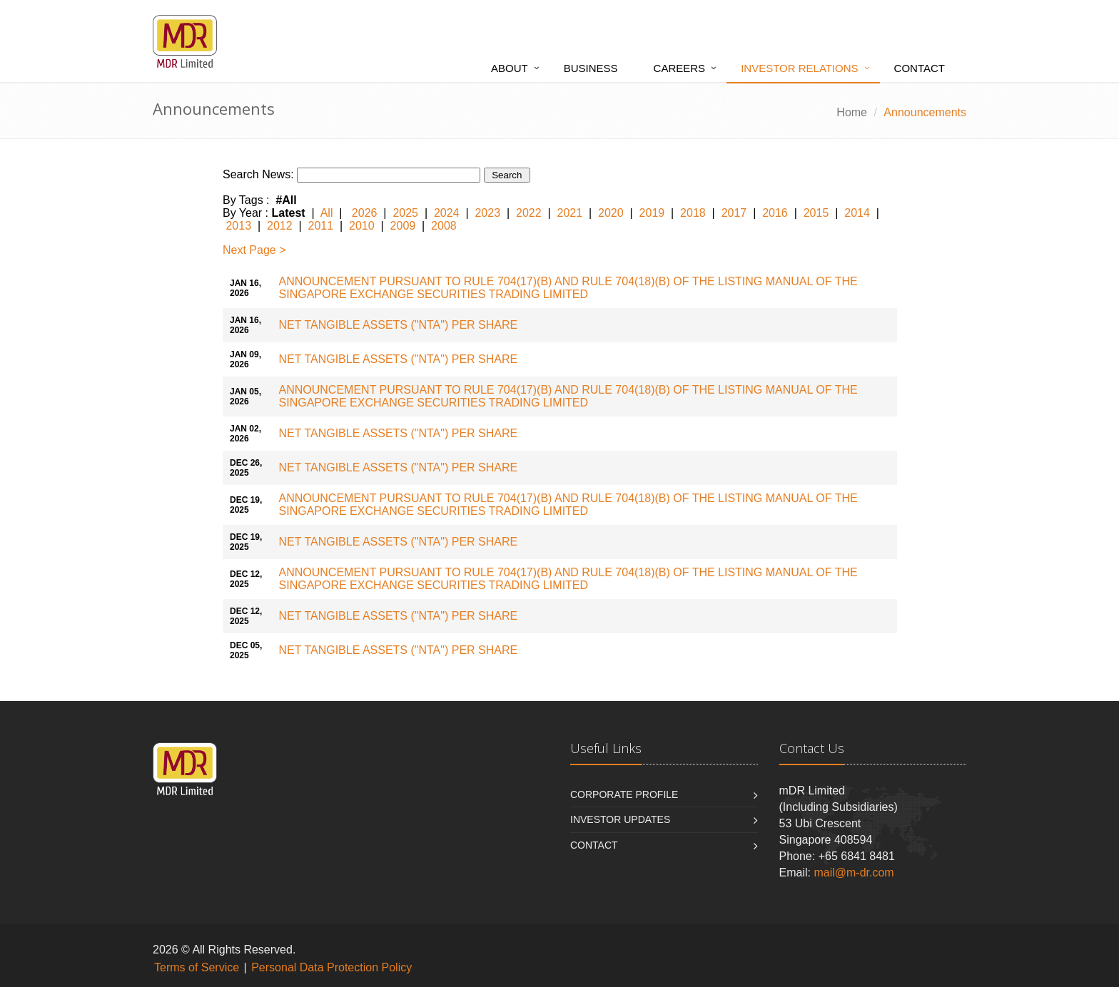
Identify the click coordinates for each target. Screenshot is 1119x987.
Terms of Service (196, 967)
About (509, 68)
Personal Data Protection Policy (331, 967)
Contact (919, 68)
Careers (680, 68)
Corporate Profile (624, 794)
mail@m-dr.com (853, 872)
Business (591, 68)
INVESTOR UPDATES (620, 819)
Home (851, 112)
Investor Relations (799, 68)
